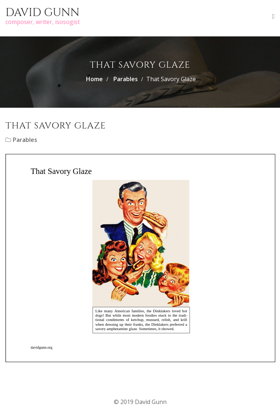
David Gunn (42, 12)
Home (94, 79)
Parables (125, 79)
